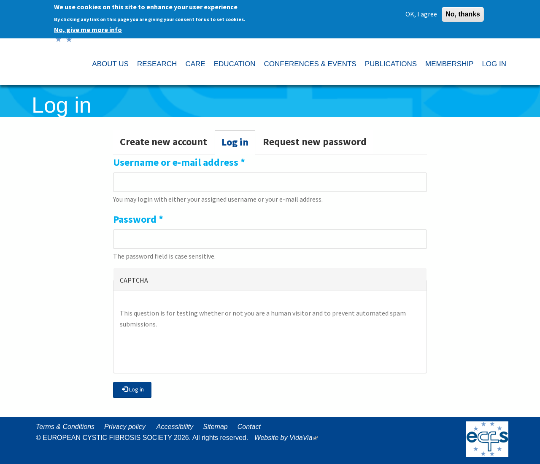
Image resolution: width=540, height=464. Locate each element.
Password (138, 219)
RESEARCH (157, 64)
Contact (249, 426)
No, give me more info (88, 29)
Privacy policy (125, 426)
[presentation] (184, 350)
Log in (238, 144)
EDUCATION (235, 64)
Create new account (163, 141)
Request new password (315, 141)
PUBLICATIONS (391, 64)
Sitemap (215, 426)
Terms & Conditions (65, 426)
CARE (195, 64)
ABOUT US (110, 64)
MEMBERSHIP (449, 64)
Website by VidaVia (288, 437)
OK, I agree (421, 13)
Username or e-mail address (179, 162)
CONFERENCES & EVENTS (310, 64)
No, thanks (463, 13)
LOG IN (494, 64)
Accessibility (175, 426)
